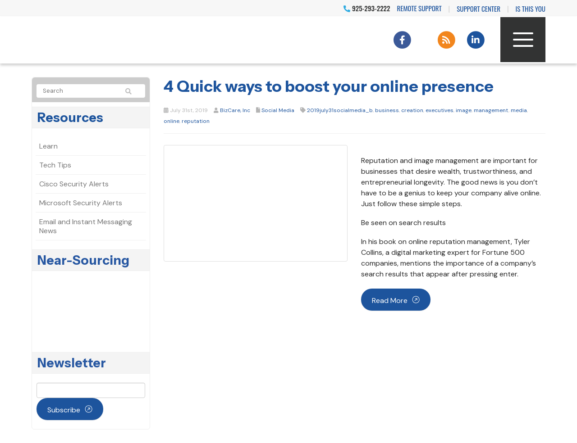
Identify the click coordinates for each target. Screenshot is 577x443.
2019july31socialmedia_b (340, 110)
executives (439, 110)
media (519, 110)
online (171, 121)
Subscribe (63, 410)
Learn (48, 146)
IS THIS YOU (530, 9)
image (464, 110)
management (491, 110)
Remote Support (419, 8)
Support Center (478, 9)
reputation (196, 121)
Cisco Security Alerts (74, 184)
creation (412, 110)
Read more (390, 300)
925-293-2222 (366, 8)
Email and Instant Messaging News (85, 226)
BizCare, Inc (235, 110)
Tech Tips (55, 165)
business (387, 110)
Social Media (277, 110)
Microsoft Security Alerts (80, 203)
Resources (70, 117)
